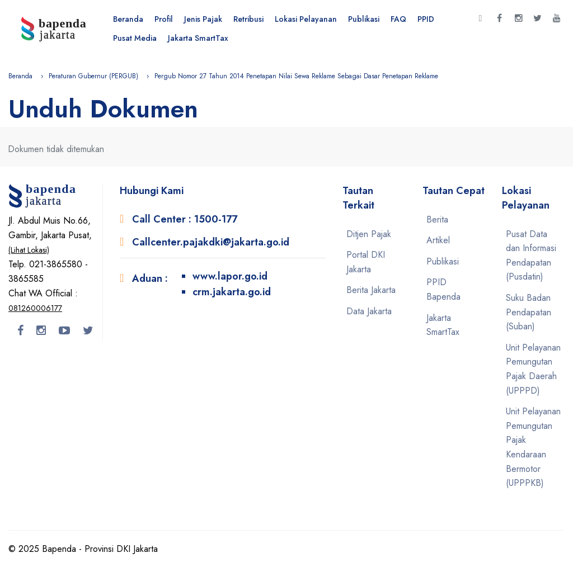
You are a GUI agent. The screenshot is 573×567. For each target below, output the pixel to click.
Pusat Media (135, 38)
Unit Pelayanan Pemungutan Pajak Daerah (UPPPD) (533, 369)
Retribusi (248, 19)
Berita (437, 219)
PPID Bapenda (443, 289)
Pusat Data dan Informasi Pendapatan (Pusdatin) (531, 256)
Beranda (128, 19)
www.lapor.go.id (229, 276)
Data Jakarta (369, 311)
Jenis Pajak (203, 19)
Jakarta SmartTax (198, 38)
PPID (425, 19)
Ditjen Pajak (368, 234)
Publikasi (363, 19)
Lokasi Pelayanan (306, 19)
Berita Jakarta (371, 290)
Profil (163, 19)
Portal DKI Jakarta (365, 262)
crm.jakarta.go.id (231, 292)
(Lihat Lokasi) (28, 250)
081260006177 (35, 308)
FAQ (398, 19)
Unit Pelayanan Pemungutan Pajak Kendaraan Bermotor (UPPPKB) (533, 447)
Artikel (438, 240)
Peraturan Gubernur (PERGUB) (93, 76)
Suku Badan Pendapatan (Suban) (528, 312)
